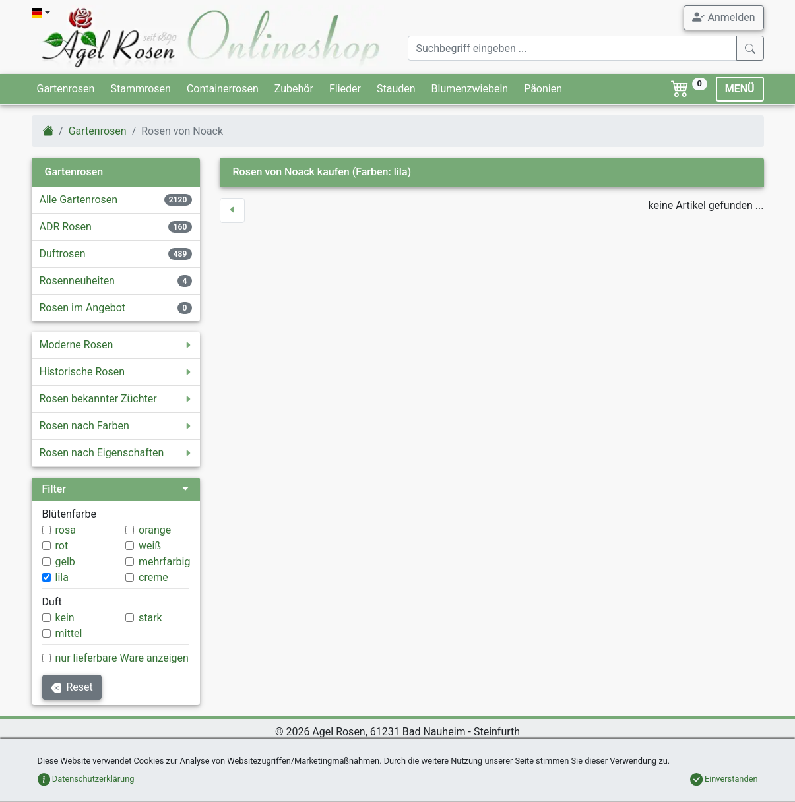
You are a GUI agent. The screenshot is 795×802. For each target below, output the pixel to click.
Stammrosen (140, 88)
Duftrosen (63, 253)
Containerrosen (223, 88)
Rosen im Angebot (83, 307)
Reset (72, 687)
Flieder (345, 88)
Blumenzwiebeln (470, 88)
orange (155, 530)
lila (62, 577)
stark (150, 617)
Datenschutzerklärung (86, 779)
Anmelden (723, 17)
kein (65, 617)
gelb (65, 561)
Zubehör (293, 88)
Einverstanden (724, 779)
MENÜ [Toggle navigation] (740, 88)
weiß (150, 546)
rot (62, 546)
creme (153, 577)
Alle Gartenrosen (79, 199)
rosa (65, 530)
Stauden (396, 88)
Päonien (543, 88)
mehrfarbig (164, 561)
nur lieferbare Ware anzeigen (122, 658)
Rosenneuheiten (77, 280)
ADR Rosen (66, 226)
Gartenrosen (66, 88)
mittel (68, 633)
